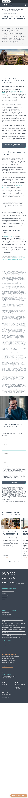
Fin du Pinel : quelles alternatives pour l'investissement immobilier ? (12, 621)
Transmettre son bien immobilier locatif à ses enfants (12, 637)
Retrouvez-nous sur (8, 578)
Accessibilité (7, 1)
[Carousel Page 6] (17, 561)
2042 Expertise (4, 662)
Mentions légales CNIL (6, 499)
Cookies (3, 646)
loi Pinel (13, 91)
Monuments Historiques (6, 600)
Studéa (14, 660)
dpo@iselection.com (20, 491)
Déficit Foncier (4, 602)
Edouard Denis (11, 662)
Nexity (13, 658)
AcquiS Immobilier (15, 656)
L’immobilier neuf (5, 612)
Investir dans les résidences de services (9, 625)
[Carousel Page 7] (18, 561)
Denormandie (4, 604)
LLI (2, 606)
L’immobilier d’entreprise (7, 660)
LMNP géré (4, 593)
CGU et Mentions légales (6, 642)
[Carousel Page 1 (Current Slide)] (9, 561)
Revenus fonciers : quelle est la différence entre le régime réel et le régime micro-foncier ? (14, 635)
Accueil (3, 9)
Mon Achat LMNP (5, 658)
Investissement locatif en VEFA (8, 591)
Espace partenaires (7, 666)
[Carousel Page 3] (12, 561)
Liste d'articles (10, 9)
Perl (10, 658)
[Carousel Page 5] (15, 561)
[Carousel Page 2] (10, 561)
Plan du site (4, 648)
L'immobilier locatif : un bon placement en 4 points (12, 629)
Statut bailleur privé (5, 595)
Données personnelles (6, 644)
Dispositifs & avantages (6, 614)
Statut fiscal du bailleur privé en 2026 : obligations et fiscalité (13, 623)
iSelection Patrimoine (6, 656)
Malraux (3, 598)
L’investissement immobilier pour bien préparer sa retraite (13, 627)
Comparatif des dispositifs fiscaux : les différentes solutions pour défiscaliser (13, 632)
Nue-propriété (4, 597)
